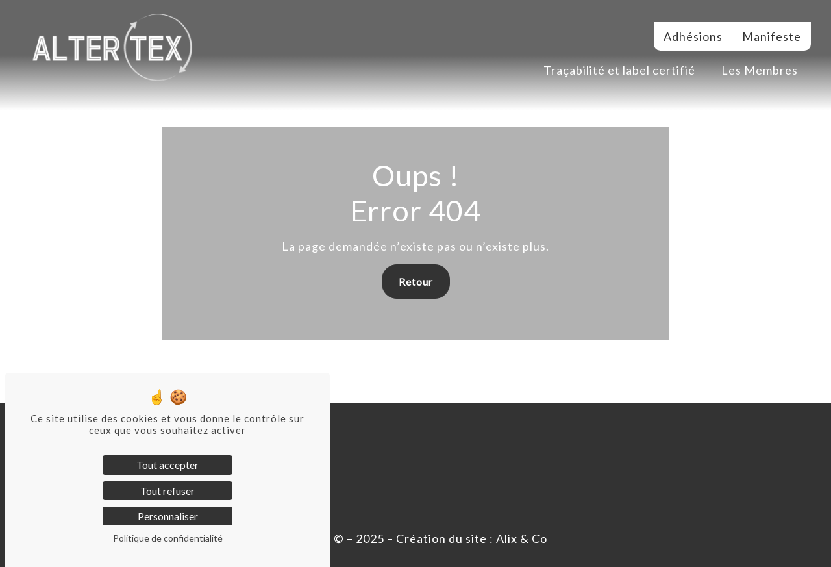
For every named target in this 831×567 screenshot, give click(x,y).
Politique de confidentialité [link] (168, 538)
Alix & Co (521, 538)
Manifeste (771, 36)
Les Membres (759, 70)
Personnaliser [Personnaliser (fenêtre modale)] (168, 516)
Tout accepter (167, 465)
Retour (416, 281)
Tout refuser (167, 491)
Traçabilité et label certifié (619, 70)
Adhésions (693, 36)
